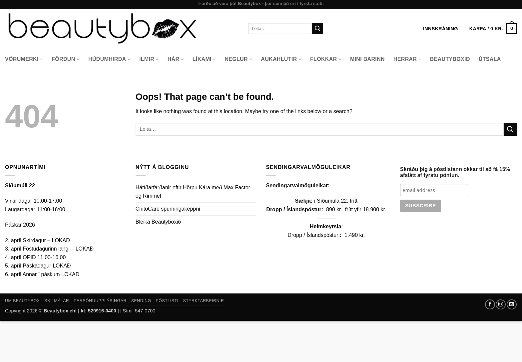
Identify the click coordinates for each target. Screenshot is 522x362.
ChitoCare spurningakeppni (168, 209)
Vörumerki (24, 59)
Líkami (204, 59)
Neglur (238, 59)
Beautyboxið (450, 59)
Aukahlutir (281, 59)
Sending (141, 300)
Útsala (490, 59)
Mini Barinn (367, 59)
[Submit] (317, 28)
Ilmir (149, 59)
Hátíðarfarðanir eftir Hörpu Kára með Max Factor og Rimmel (193, 192)
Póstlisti (167, 300)
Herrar (407, 59)
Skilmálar (56, 300)
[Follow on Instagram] (501, 304)
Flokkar (325, 59)
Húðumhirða (109, 59)
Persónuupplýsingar (100, 300)
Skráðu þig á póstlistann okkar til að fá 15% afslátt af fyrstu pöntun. (455, 172)
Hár (176, 59)
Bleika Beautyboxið (158, 222)
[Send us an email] (512, 304)
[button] (493, 29)
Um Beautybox (22, 300)
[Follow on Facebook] (490, 304)
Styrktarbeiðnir (203, 300)
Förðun (66, 59)
